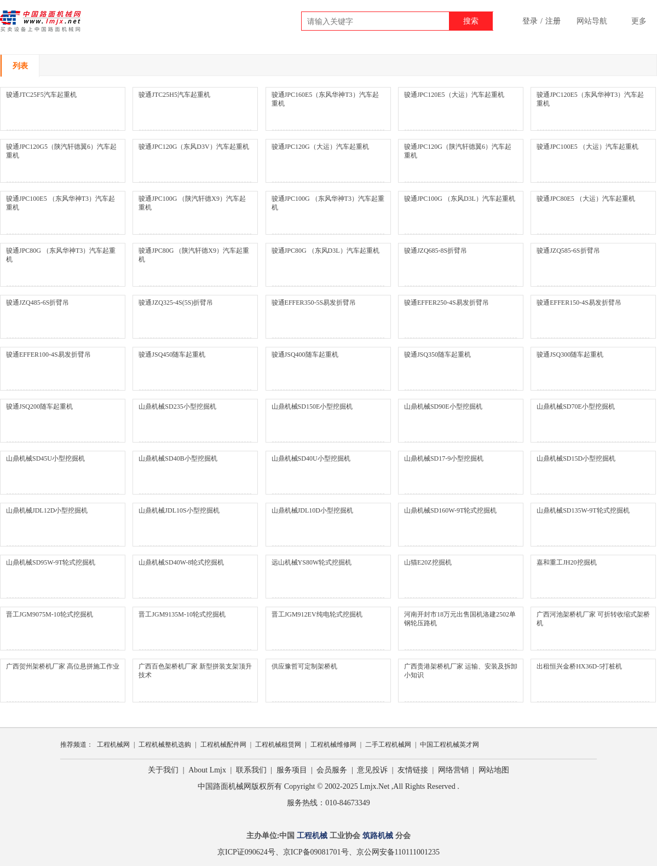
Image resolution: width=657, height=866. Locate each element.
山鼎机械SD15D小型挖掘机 (576, 458)
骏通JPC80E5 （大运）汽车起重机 (586, 198)
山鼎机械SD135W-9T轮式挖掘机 (583, 510)
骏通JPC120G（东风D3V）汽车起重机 (194, 146)
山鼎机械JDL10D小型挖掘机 (312, 510)
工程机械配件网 (223, 744)
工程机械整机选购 (165, 744)
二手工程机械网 (388, 744)
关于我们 (163, 770)
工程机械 (312, 836)
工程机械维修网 (333, 744)
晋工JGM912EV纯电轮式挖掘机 (317, 614)
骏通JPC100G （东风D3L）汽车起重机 (459, 198)
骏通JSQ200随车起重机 (39, 406)
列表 (20, 66)
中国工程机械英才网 (449, 744)
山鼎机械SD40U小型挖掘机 (311, 458)
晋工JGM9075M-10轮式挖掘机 (49, 614)
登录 (530, 21)
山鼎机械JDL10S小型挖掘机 (179, 510)
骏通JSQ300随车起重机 (570, 354)
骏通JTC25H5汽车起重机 (174, 94)
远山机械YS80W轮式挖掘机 (312, 562)
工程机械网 (113, 744)
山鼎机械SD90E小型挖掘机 (443, 406)
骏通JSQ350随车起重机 (437, 354)
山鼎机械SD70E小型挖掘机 (576, 406)
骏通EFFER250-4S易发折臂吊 (446, 302)
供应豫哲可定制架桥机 (304, 666)
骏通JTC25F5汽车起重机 (41, 94)
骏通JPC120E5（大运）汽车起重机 (454, 94)
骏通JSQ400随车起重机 (305, 354)
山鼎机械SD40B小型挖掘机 (178, 458)
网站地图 (494, 770)
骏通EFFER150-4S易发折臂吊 (579, 302)
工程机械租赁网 (278, 744)
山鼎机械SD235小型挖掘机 (177, 406)
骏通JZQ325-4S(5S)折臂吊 (176, 302)
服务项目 (291, 770)
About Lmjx (207, 770)
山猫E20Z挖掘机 (428, 562)
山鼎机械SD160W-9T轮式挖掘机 (450, 510)
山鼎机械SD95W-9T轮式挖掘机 (50, 562)
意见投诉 (372, 770)
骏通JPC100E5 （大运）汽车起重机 (587, 146)
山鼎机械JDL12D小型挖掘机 (47, 510)
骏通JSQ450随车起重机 (172, 354)
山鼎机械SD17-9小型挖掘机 (443, 458)
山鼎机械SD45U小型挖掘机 (45, 458)
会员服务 (331, 770)
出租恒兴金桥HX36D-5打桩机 (579, 666)
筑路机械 (377, 836)
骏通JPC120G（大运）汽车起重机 (320, 146)
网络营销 (453, 770)
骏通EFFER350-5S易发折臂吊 (314, 302)
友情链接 (412, 770)
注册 (553, 21)
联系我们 (251, 770)
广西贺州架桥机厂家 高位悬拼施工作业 (62, 666)
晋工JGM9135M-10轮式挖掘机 (182, 614)
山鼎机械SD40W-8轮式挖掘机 (181, 562)
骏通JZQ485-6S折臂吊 (37, 302)
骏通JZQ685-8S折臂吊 (435, 250)
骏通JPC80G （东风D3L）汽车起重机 (325, 250)
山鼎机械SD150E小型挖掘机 (312, 406)
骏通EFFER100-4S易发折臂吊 (48, 354)
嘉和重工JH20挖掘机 (566, 562)
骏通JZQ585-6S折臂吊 (568, 250)
